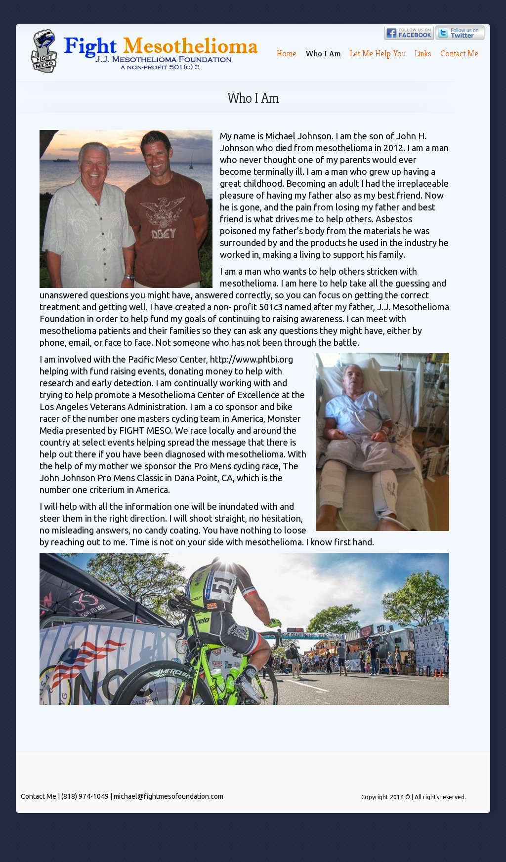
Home (286, 53)
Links (423, 53)
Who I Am (323, 53)
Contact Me (459, 53)
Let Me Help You (378, 53)
